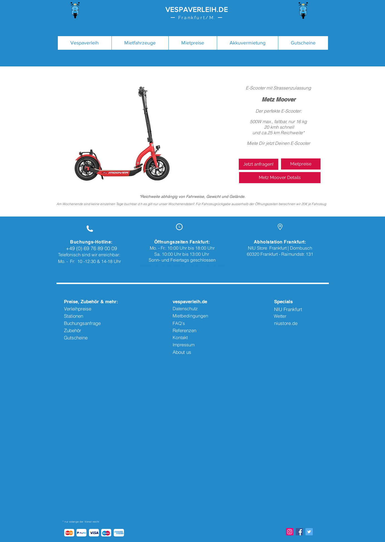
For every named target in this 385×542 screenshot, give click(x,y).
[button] (139, 43)
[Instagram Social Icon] (289, 531)
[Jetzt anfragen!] (258, 164)
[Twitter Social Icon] (309, 531)
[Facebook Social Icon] (299, 531)
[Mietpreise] (301, 164)
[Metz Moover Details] (280, 177)
